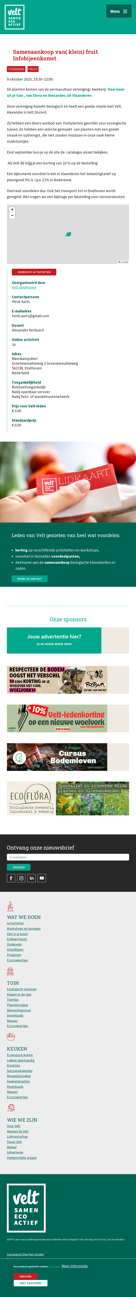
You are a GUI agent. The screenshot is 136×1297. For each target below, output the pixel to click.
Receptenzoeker (19, 1076)
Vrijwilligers (15, 949)
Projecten (14, 955)
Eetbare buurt (17, 939)
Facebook (11, 878)
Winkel (12, 1147)
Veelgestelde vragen (22, 1157)
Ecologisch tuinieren (22, 989)
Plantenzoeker (17, 1005)
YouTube (42, 878)
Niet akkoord (31, 1283)
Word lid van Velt (30, 598)
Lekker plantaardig (21, 1060)
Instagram (21, 878)
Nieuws (12, 1020)
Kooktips (13, 1065)
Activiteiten (15, 923)
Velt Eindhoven (24, 287)
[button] (68, 234)
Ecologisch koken (20, 1055)
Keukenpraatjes (18, 1081)
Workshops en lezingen (24, 928)
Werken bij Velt (18, 1131)
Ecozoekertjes (17, 960)
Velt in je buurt (17, 934)
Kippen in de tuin (19, 994)
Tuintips (13, 999)
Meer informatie (75, 1266)
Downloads (15, 1015)
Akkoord (25, 1276)
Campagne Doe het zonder (25, 1254)
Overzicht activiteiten (34, 272)
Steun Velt (14, 1142)
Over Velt (13, 1126)
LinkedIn (31, 878)
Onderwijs (14, 944)
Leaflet (123, 262)
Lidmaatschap (17, 1136)
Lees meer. (55, 1266)
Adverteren (15, 1152)
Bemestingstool (19, 1010)
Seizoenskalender (20, 1070)
